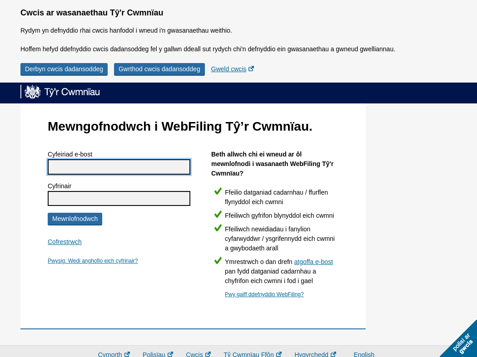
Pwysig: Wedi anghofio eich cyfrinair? (93, 261)
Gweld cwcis (229, 69)
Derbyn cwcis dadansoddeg (64, 69)
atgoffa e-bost (313, 261)
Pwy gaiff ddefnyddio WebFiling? (264, 294)
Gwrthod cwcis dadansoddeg (159, 69)
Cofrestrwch (65, 241)
